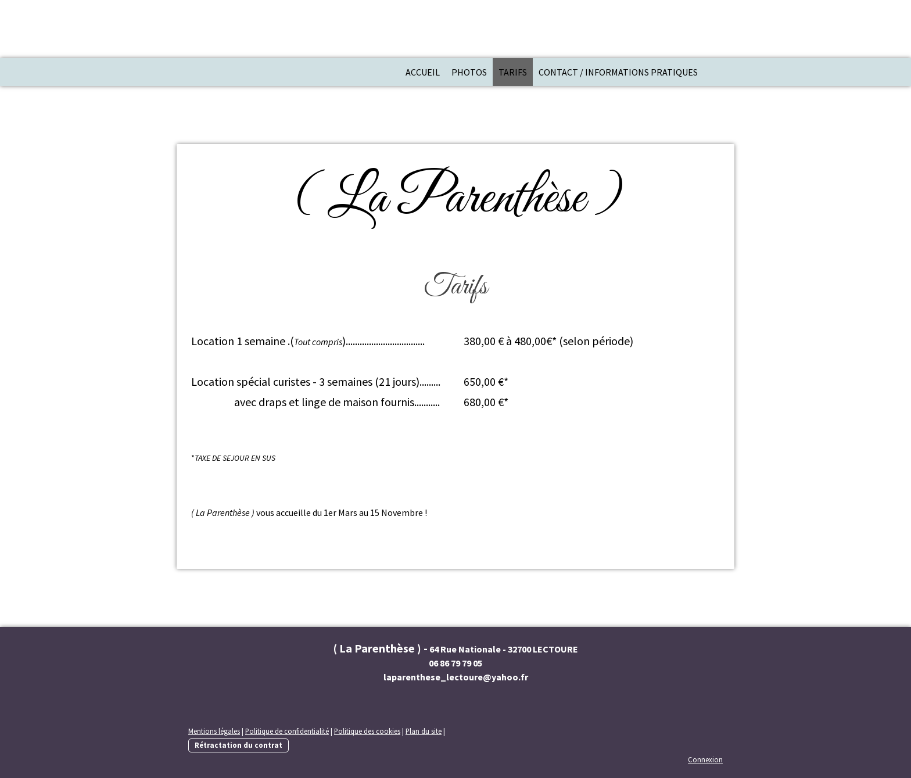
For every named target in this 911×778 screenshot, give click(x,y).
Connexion (705, 759)
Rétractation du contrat (238, 745)
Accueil (423, 72)
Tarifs (512, 72)
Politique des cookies (367, 731)
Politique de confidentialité (287, 731)
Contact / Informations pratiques (618, 72)
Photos (469, 72)
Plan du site (424, 731)
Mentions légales (214, 731)
